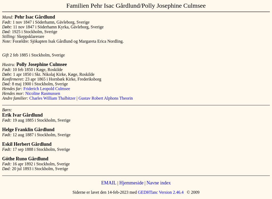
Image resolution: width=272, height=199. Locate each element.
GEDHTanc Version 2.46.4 (160, 192)
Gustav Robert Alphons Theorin (106, 98)
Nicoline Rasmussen (42, 93)
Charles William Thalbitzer (52, 98)
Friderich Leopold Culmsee (46, 88)
